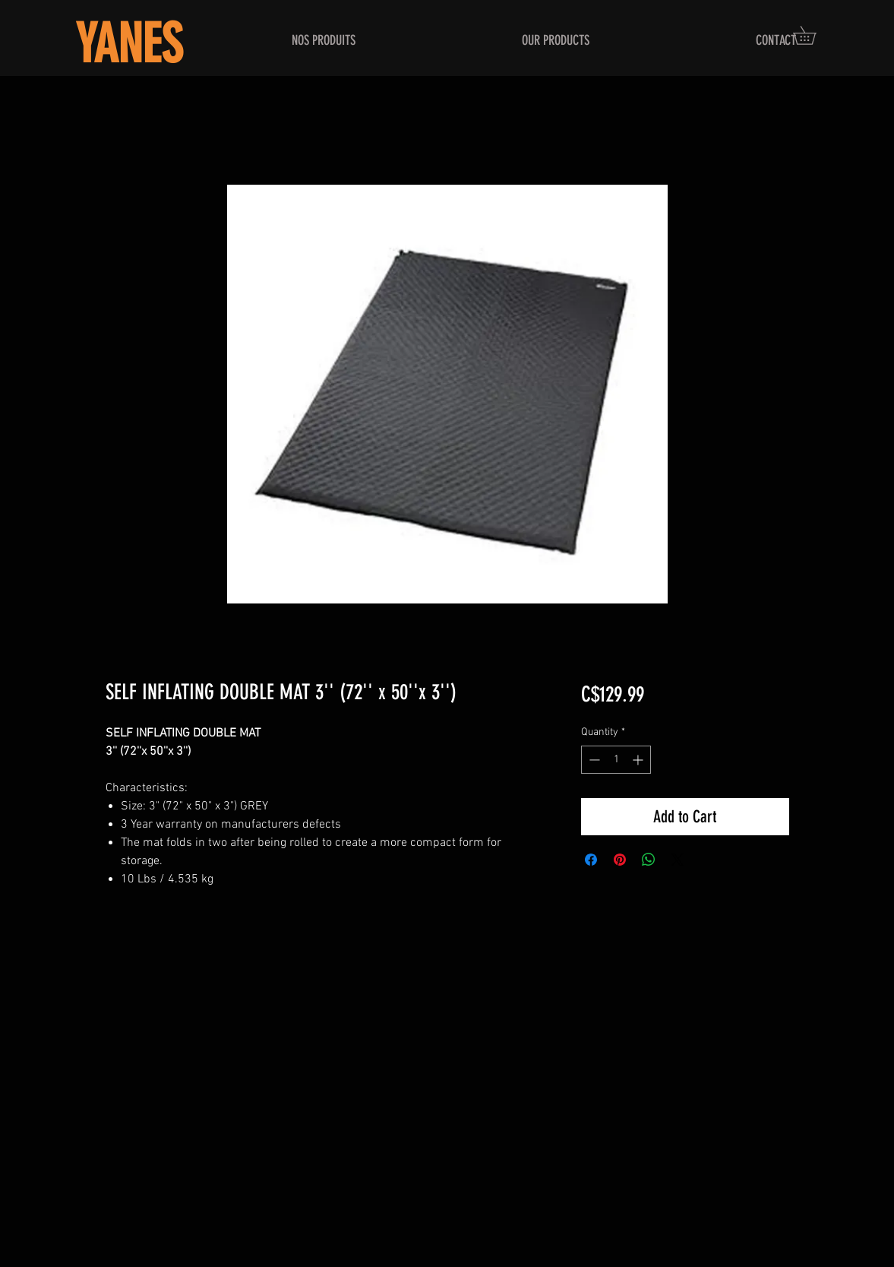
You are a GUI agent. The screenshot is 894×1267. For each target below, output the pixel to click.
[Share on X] (677, 859)
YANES (128, 44)
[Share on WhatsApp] (649, 859)
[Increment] (639, 759)
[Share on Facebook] (591, 859)
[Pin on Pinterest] (620, 859)
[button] (813, 35)
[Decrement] (592, 759)
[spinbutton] (616, 759)
